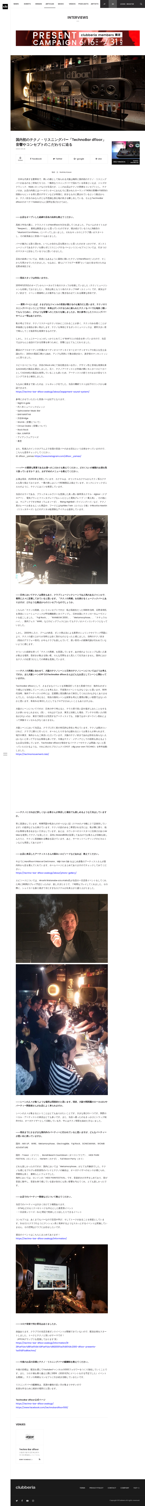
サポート (136, 1488)
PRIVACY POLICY (96, 1488)
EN (113, 4)
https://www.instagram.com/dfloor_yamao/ (58, 456)
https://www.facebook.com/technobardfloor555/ (42, 1407)
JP (104, 4)
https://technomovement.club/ (32, 754)
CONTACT (112, 1488)
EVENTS (27, 4)
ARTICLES (50, 4)
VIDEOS (72, 4)
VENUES (38, 4)
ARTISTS (94, 4)
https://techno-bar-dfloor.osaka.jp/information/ (41, 1238)
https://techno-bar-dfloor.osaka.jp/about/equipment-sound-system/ (53, 391)
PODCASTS (83, 4)
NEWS (16, 4)
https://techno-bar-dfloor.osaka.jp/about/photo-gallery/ (46, 872)
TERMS (82, 1488)
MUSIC (61, 4)
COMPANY (124, 1488)
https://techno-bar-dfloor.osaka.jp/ (35, 1403)
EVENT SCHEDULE (26, 1460)
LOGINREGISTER (127, 4)
